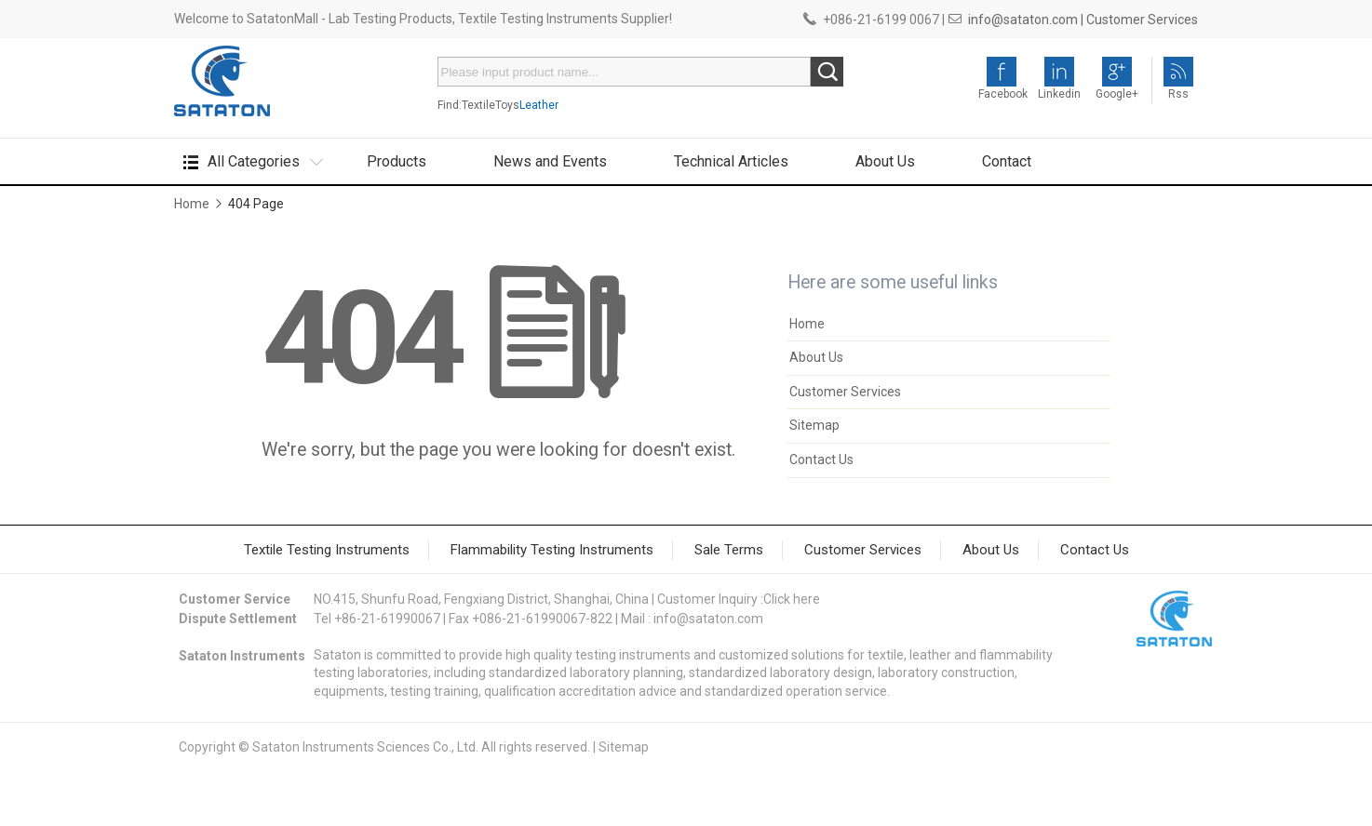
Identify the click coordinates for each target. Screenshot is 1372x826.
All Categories (254, 161)
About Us (885, 161)
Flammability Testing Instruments (552, 549)
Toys (507, 105)
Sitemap (814, 425)
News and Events (550, 161)
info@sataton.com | (1025, 19)
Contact (1006, 161)
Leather (538, 105)
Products (396, 161)
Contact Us (821, 459)
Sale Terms (728, 549)
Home (191, 203)
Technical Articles (731, 161)
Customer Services (1142, 19)
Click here (791, 599)
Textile (478, 105)
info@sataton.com (708, 618)
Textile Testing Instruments (327, 549)
